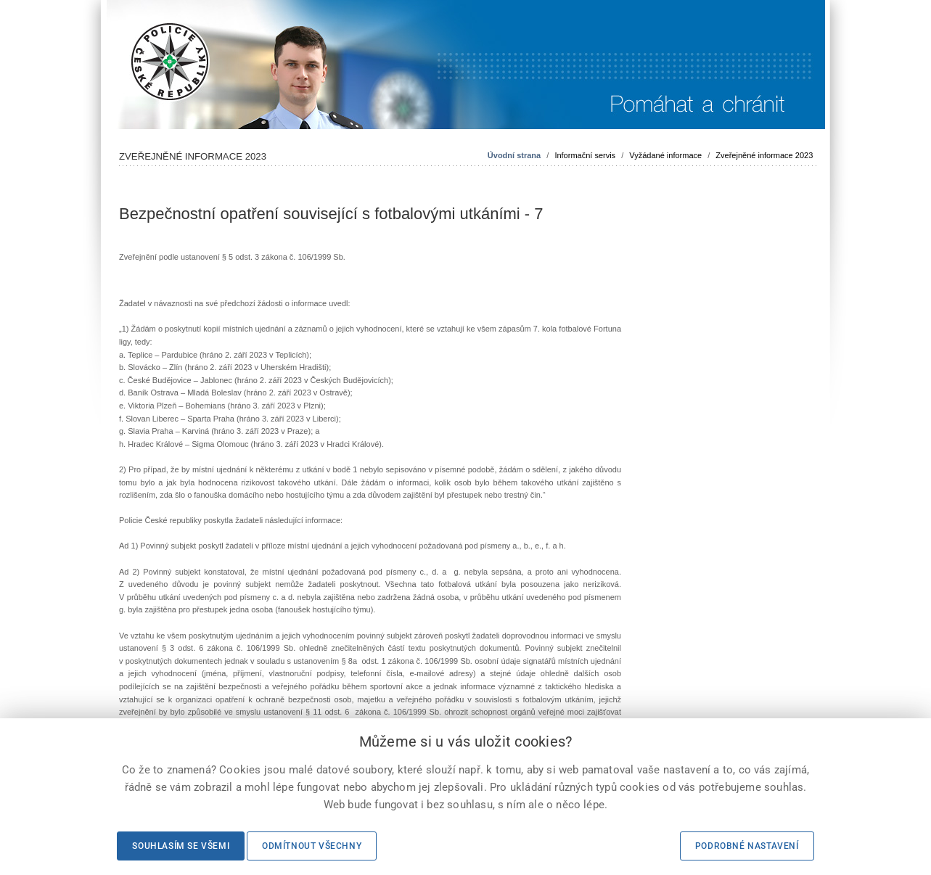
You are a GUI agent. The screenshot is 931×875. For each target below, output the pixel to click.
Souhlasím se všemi (180, 846)
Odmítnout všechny (311, 846)
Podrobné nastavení (747, 846)
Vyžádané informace (665, 155)
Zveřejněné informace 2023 (764, 155)
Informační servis (584, 155)
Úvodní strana (514, 155)
